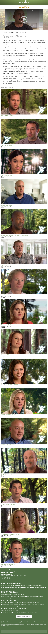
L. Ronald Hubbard (32, 598)
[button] (24, 617)
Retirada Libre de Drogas (23, 587)
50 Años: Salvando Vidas (23, 596)
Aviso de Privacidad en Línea (28, 621)
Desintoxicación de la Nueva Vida (37, 587)
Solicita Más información (33, 604)
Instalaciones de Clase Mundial (36, 596)
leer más (11, 631)
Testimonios (15, 589)
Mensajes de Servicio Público (26, 606)
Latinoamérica (30, 612)
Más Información (5, 604)
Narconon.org (4, 612)
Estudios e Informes (23, 598)
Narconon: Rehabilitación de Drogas (9, 587)
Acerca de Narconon (5, 596)
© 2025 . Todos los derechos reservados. (12, 621)
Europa (18, 612)
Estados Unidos (12, 612)
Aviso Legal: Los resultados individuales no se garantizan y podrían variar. (22, 622)
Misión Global (14, 596)
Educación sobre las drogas (13, 606)
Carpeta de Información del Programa (18, 604)
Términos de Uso (37, 621)
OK (8, 631)
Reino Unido (23, 612)
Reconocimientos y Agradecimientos (9, 598)
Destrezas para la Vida (6, 589)
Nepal (36, 612)
